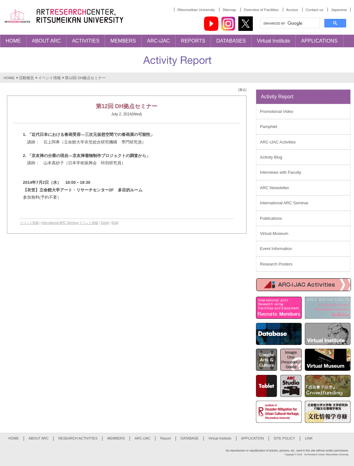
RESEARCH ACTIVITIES (77, 438)
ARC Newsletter (274, 187)
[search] (290, 23)
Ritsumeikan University (196, 10)
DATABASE (190, 438)
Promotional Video (276, 111)
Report (165, 438)
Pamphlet (268, 126)
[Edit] (115, 222)
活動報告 (26, 78)
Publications (271, 218)
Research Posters (276, 264)
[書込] (242, 89)
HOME (9, 78)
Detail (105, 222)
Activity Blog (271, 157)
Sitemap (229, 10)
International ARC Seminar (59, 222)
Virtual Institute (219, 438)
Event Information (276, 248)
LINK (309, 438)
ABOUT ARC (39, 438)
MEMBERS (116, 438)
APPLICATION (252, 438)
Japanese (339, 10)
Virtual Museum (274, 233)
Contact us (314, 10)
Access (292, 10)
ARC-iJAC (142, 438)
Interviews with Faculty (280, 172)
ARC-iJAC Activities (278, 142)
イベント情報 (49, 78)
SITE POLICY (284, 438)
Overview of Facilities (261, 10)
